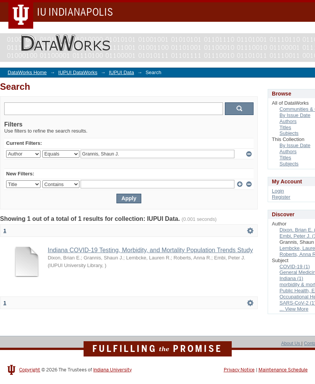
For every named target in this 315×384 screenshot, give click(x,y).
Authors (288, 121)
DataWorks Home (27, 72)
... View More (294, 309)
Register (281, 197)
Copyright (29, 370)
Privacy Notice (239, 370)
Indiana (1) (291, 278)
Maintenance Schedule (283, 370)
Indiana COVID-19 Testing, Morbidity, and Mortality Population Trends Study (150, 250)
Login (278, 191)
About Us (291, 343)
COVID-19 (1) (294, 266)
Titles (285, 127)
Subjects (289, 133)
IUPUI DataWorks (77, 72)
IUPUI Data (121, 72)
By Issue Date (294, 115)
